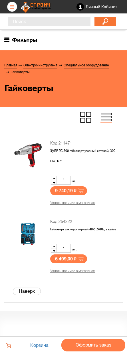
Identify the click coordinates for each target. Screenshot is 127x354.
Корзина (39, 345)
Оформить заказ (93, 344)
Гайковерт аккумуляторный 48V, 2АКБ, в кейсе (83, 229)
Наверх (27, 291)
